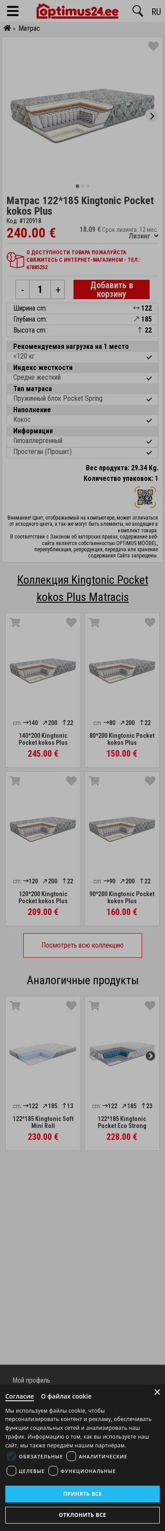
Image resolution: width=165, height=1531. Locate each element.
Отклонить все (82, 1515)
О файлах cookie (66, 1396)
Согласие (19, 1396)
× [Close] (157, 1392)
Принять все (82, 1494)
